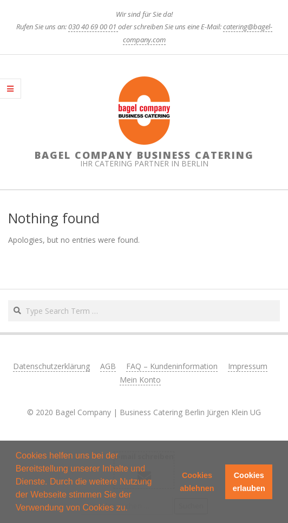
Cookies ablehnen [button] (197, 482)
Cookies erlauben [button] (249, 482)
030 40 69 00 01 (93, 26)
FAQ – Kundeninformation (172, 366)
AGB (108, 366)
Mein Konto (140, 380)
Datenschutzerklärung (51, 366)
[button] (131, 509)
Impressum (247, 366)
